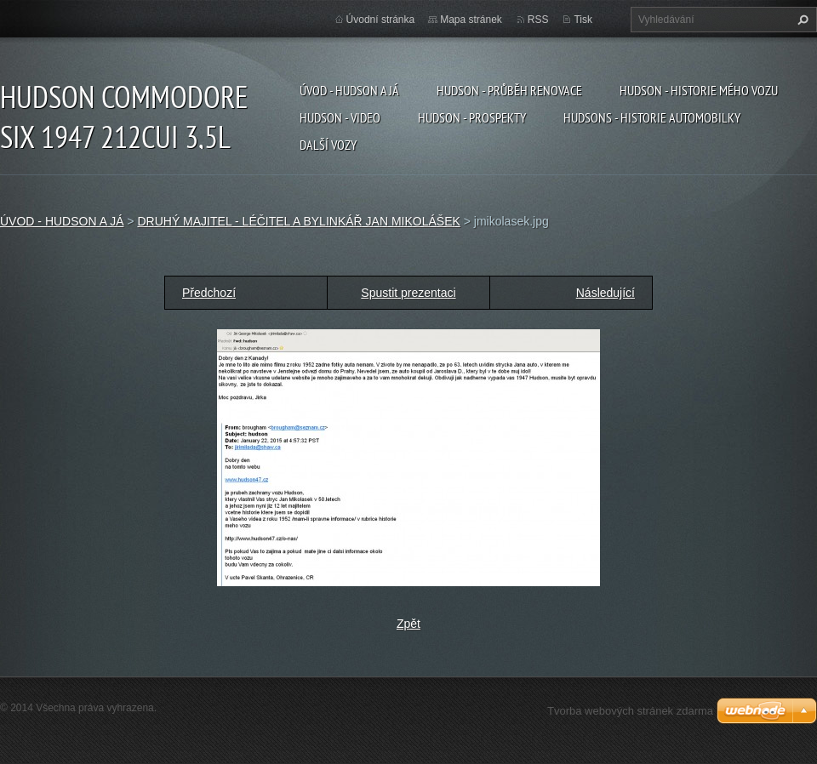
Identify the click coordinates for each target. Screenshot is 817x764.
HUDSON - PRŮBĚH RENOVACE (509, 90)
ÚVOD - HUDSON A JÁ (349, 90)
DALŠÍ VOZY (328, 144)
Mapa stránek (471, 20)
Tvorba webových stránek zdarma (630, 710)
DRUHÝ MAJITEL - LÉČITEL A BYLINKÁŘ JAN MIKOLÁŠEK (298, 221)
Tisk (583, 20)
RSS (538, 20)
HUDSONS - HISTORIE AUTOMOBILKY (651, 117)
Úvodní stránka (380, 20)
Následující (605, 292)
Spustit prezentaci (408, 292)
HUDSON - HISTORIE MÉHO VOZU (699, 90)
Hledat (801, 19)
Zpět (408, 623)
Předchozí (209, 292)
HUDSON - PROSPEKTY (472, 117)
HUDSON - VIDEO (340, 117)
